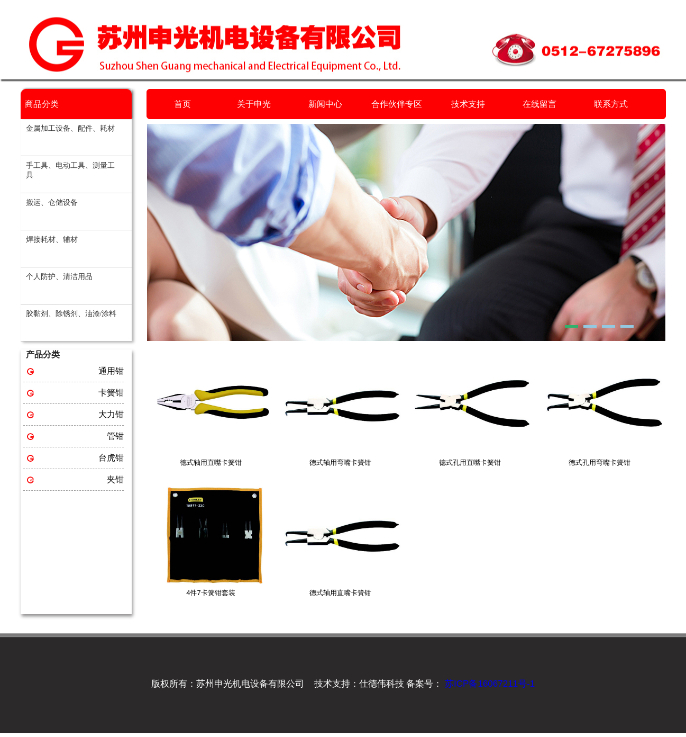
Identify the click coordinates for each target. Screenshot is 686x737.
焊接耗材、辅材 (52, 240)
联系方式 (611, 104)
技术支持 (468, 104)
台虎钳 (111, 457)
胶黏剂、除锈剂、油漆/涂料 (71, 314)
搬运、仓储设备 (52, 202)
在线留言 (539, 104)
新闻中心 (325, 104)
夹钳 (115, 479)
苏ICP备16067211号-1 (488, 684)
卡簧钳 (111, 392)
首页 (182, 104)
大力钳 (111, 414)
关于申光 (254, 104)
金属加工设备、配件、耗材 (70, 128)
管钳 (115, 436)
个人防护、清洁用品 (59, 277)
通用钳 (111, 370)
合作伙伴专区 (396, 104)
